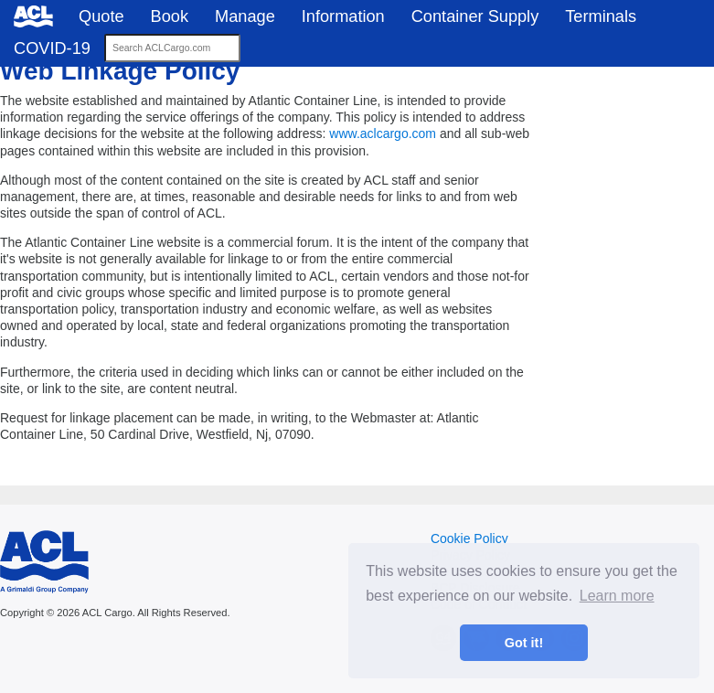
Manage (245, 16)
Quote (101, 16)
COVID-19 (52, 48)
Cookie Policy (469, 538)
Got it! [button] (524, 642)
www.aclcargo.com (382, 133)
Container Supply (475, 16)
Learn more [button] (617, 595)
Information (343, 16)
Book (169, 16)
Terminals (600, 16)
